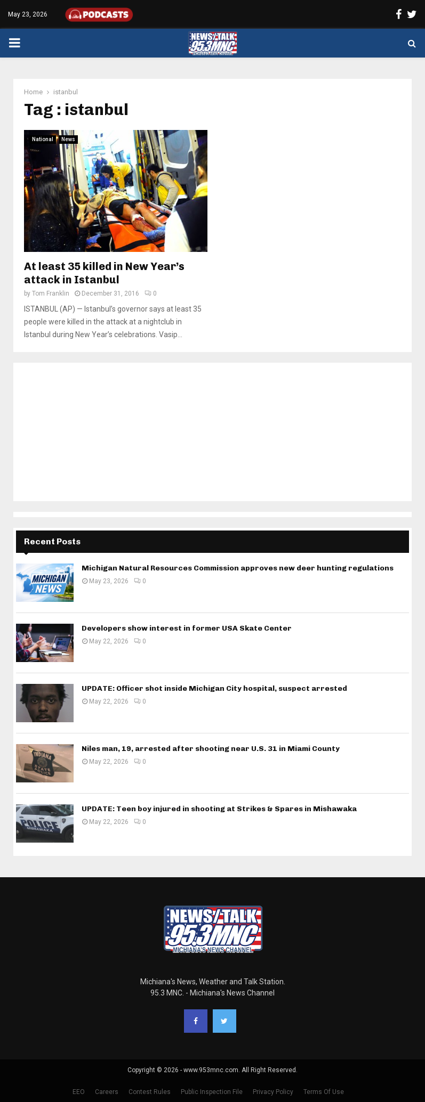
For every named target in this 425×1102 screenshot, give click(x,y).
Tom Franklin (50, 293)
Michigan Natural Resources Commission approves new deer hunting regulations (238, 568)
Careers (106, 1092)
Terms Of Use (323, 1092)
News (68, 139)
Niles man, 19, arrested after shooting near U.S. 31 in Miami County (211, 748)
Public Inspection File (212, 1092)
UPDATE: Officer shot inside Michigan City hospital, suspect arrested (214, 688)
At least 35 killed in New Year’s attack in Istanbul (104, 273)
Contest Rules (150, 1092)
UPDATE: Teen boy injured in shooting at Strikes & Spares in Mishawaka (219, 808)
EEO (79, 1092)
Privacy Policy (273, 1092)
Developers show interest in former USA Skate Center (187, 628)
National (42, 139)
